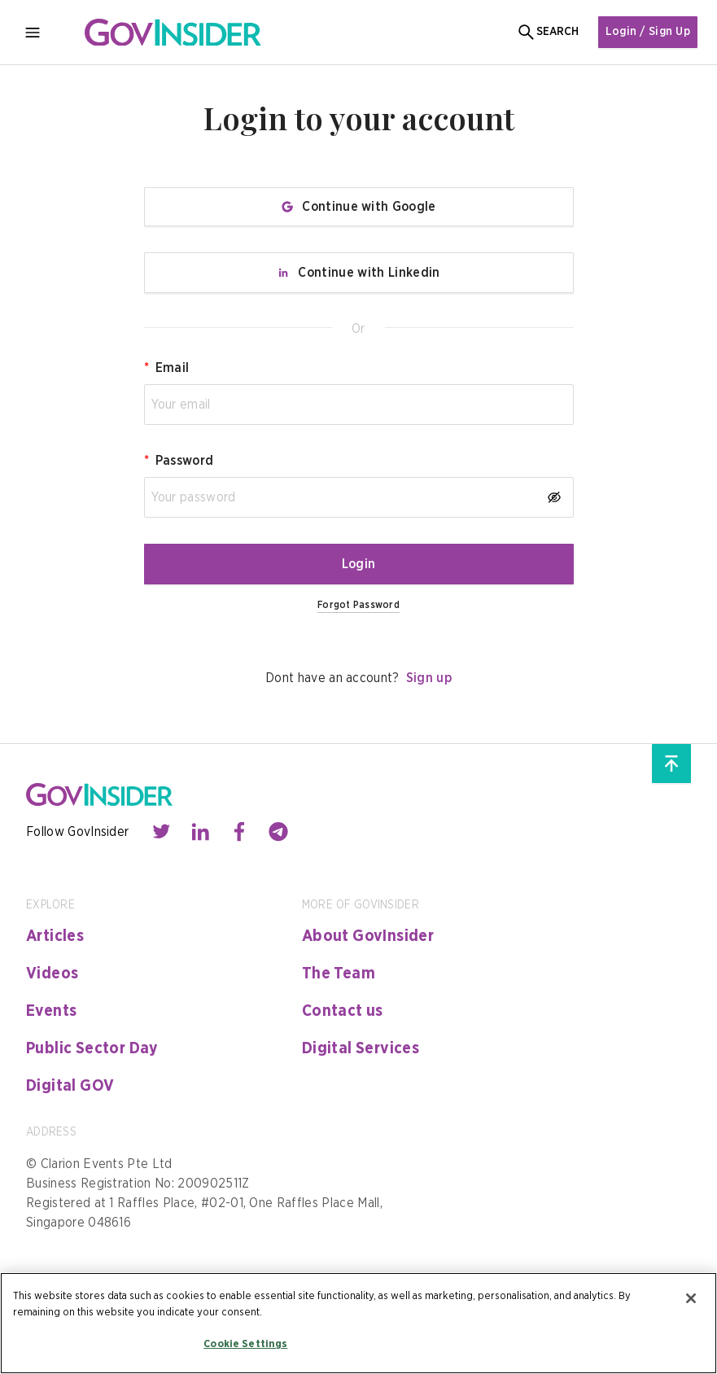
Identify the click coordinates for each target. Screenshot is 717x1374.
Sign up (429, 678)
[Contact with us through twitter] (161, 832)
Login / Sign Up (648, 31)
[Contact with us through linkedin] (200, 832)
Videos (52, 973)
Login (359, 564)
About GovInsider (368, 936)
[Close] (691, 1298)
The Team (338, 973)
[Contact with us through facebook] (239, 832)
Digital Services (360, 1048)
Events (51, 1011)
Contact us (342, 1011)
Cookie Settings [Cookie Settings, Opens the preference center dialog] (245, 1344)
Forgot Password (358, 605)
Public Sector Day (92, 1048)
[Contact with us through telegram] (278, 832)
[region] (358, 1323)
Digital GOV (70, 1086)
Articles (55, 936)
